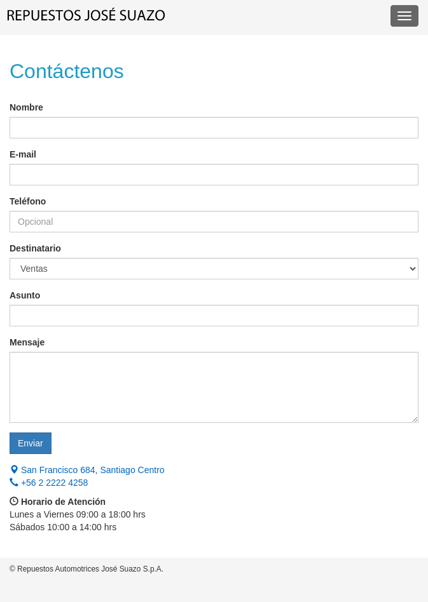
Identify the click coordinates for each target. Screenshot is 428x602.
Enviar (30, 443)
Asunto (25, 295)
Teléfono (28, 201)
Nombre (26, 107)
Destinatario (35, 248)
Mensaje (27, 342)
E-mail (23, 154)
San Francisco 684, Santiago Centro (87, 470)
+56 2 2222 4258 (49, 483)
